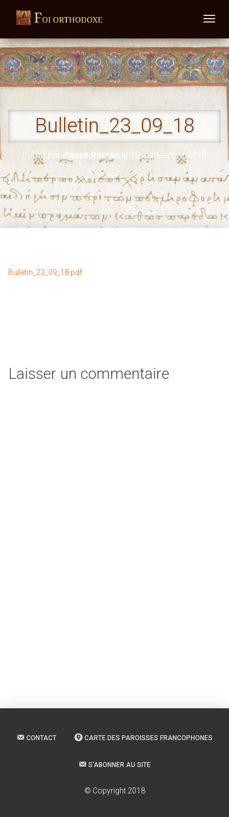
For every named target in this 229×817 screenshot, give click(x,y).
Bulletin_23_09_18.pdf (45, 272)
